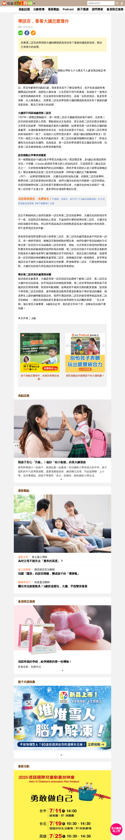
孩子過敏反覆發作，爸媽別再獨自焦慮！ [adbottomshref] (40, 377)
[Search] (101, 3)
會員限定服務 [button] (115, 9)
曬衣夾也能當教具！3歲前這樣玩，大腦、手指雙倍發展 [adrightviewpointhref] (52, 586)
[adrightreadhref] (62, 717)
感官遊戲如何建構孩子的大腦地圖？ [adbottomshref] (85, 375)
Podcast (68, 9)
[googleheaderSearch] (117, 3)
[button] (34, 3)
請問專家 (97, 9)
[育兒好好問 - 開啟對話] (116, 829)
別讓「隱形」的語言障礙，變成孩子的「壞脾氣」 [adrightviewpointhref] (49, 573)
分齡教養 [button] (39, 9)
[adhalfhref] (62, 201)
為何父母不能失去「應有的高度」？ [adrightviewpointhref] (40, 561)
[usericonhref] (120, 3)
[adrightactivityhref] (62, 834)
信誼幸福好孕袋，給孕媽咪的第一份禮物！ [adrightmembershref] (45, 661)
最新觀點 (53, 9)
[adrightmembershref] (62, 631)
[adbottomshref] (40, 353)
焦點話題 (24, 9)
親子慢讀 (82, 9)
